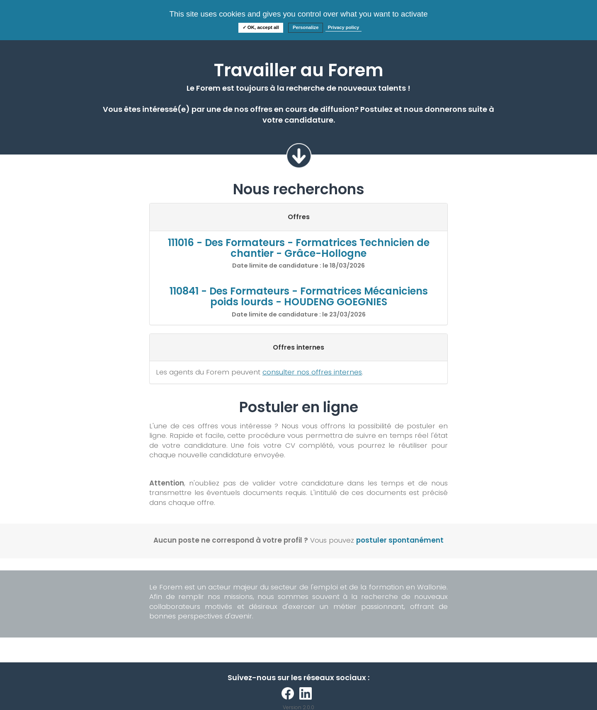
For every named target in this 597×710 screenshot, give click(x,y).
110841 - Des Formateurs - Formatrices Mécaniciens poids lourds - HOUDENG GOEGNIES (299, 296)
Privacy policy (343, 27)
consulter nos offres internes (312, 372)
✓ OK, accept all (261, 27)
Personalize (306, 27)
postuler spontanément (400, 540)
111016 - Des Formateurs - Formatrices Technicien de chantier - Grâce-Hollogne (299, 248)
